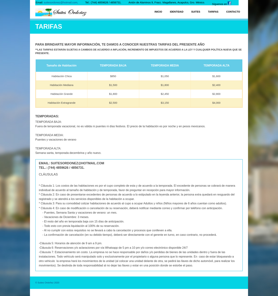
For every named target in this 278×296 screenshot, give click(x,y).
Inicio (158, 11)
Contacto (233, 11)
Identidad (176, 11)
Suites (195, 11)
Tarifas (213, 11)
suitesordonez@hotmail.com (60, 2)
